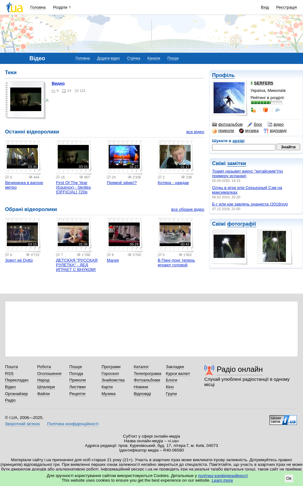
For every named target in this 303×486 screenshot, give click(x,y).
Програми (111, 366)
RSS (9, 373)
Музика (108, 393)
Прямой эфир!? (122, 182)
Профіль (223, 75)
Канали (153, 58)
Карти (107, 387)
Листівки (77, 387)
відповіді (275, 130)
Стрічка (133, 58)
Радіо (10, 400)
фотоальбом (227, 124)
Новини (141, 387)
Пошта (11, 366)
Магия (113, 260)
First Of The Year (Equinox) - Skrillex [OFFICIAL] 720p (73, 187)
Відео (10, 387)
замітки (236, 163)
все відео (195, 131)
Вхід (265, 7)
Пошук (173, 58)
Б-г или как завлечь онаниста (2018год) (250, 204)
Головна (38, 7)
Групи (171, 393)
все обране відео (187, 209)
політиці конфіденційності (223, 475)
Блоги (171, 380)
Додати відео (108, 58)
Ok (289, 478)
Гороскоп (110, 373)
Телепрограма (147, 373)
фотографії (241, 224)
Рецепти (77, 393)
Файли (43, 393)
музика (249, 130)
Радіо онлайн (240, 369)
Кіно (170, 387)
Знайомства (113, 380)
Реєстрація (286, 7)
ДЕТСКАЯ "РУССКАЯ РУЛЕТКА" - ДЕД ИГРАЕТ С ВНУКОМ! (76, 265)
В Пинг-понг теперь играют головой (176, 262)
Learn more (222, 480)
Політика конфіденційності (72, 423)
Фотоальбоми (147, 380)
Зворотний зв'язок (22, 423)
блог (254, 124)
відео (275, 124)
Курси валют (178, 373)
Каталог (141, 366)
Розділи (60, 7)
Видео (58, 83)
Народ (43, 380)
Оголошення (49, 373)
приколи (223, 130)
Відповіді (142, 393)
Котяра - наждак (173, 182)
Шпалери (46, 387)
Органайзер (16, 393)
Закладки (175, 366)
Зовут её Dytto (19, 260)
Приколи (77, 380)
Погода (76, 373)
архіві (239, 140)
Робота (44, 366)
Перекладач (16, 380)
